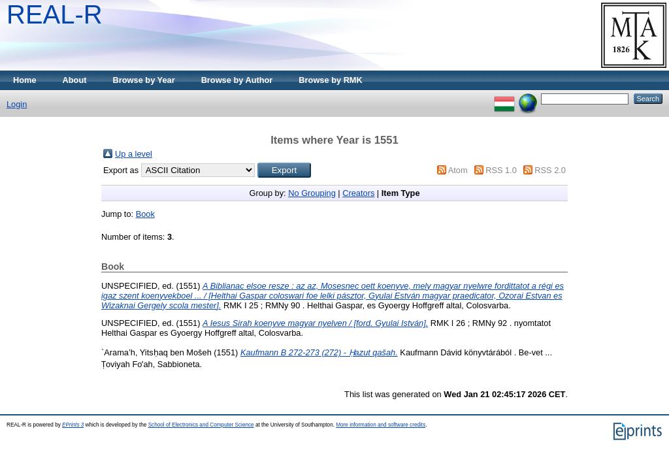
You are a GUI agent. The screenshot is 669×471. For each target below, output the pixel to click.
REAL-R (55, 14)
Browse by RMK (330, 80)
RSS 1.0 (501, 170)
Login (17, 104)
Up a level (133, 154)
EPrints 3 (73, 425)
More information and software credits (380, 425)
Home (25, 80)
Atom (458, 170)
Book (145, 214)
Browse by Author (237, 80)
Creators (358, 193)
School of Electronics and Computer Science (201, 425)
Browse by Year (144, 80)
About (75, 80)
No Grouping (312, 193)
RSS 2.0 (550, 170)
